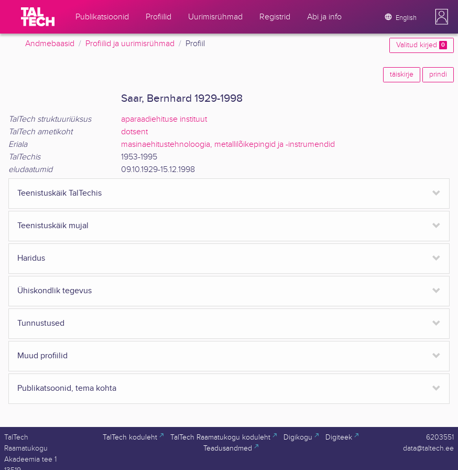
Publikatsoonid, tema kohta (66, 388)
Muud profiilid (42, 356)
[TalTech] (37, 17)
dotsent (134, 132)
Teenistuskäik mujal (53, 226)
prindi (438, 74)
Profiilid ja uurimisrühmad (130, 44)
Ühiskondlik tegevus (54, 291)
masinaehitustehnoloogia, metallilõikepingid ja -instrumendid (228, 144)
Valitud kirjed (421, 45)
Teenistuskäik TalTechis (59, 193)
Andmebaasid (49, 44)
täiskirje (401, 74)
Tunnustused (40, 323)
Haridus (31, 258)
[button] (442, 17)
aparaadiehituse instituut (164, 119)
